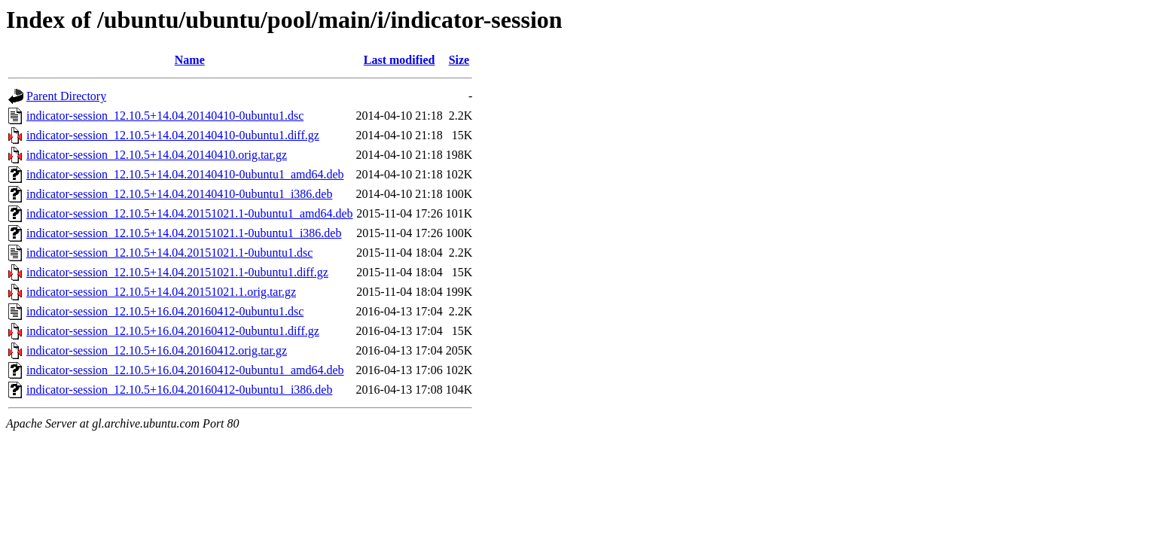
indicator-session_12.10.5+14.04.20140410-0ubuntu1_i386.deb (179, 193)
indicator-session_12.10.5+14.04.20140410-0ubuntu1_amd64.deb (185, 174)
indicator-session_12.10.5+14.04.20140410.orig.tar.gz (156, 154)
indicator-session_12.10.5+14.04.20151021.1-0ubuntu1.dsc (169, 252)
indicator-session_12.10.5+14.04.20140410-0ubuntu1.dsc (164, 115)
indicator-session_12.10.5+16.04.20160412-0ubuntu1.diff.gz (172, 330)
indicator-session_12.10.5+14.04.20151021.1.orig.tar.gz (161, 291)
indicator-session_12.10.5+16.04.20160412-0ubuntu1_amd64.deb (185, 370)
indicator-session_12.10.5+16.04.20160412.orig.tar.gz (156, 350)
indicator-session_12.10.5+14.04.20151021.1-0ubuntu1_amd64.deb (189, 213)
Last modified (399, 59)
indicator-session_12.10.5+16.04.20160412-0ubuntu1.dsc (164, 311)
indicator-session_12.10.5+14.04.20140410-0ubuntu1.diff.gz (172, 135)
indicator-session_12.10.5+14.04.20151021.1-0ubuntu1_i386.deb (183, 233)
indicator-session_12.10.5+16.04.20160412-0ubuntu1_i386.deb (179, 389)
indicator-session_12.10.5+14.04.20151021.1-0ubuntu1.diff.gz (177, 272)
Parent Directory (66, 96)
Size (459, 59)
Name (190, 59)
